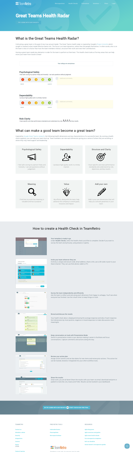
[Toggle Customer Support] (127, 446)
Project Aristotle (102, 44)
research (41, 136)
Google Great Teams (31, 136)
